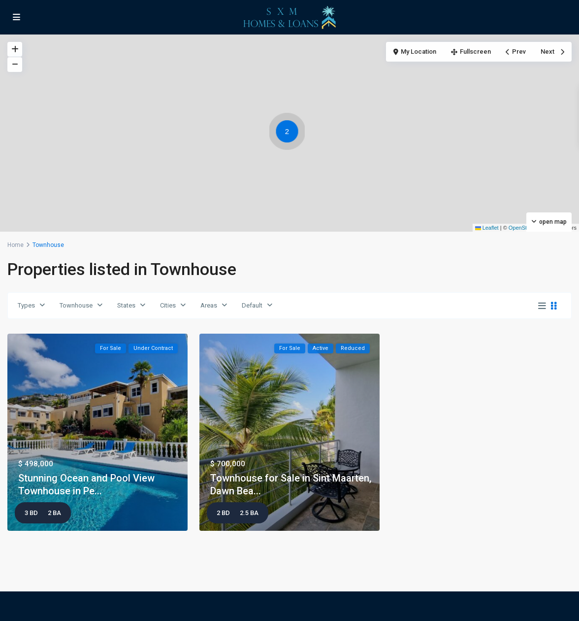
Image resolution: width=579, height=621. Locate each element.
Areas (208, 305)
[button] (289, 133)
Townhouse (76, 305)
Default (252, 305)
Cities (168, 305)
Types (26, 305)
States (126, 305)
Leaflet (487, 228)
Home (15, 245)
